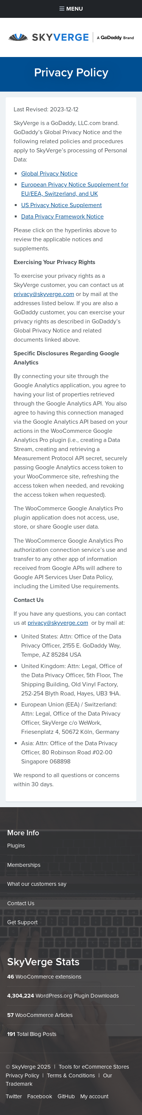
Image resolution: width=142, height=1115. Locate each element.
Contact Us (20, 903)
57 (10, 1015)
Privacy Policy (22, 1075)
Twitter (14, 1096)
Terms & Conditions (71, 1075)
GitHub (66, 1096)
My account (94, 1096)
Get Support (22, 922)
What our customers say (36, 884)
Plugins (16, 845)
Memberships (24, 865)
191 (11, 1034)
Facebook (39, 1096)
